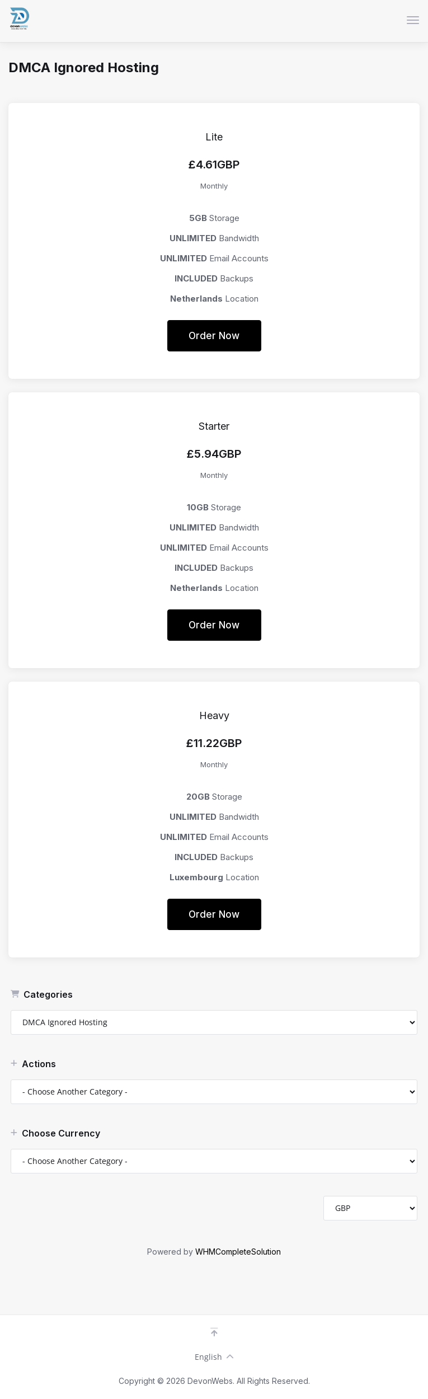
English (214, 1356)
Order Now (214, 335)
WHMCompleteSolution (238, 1251)
